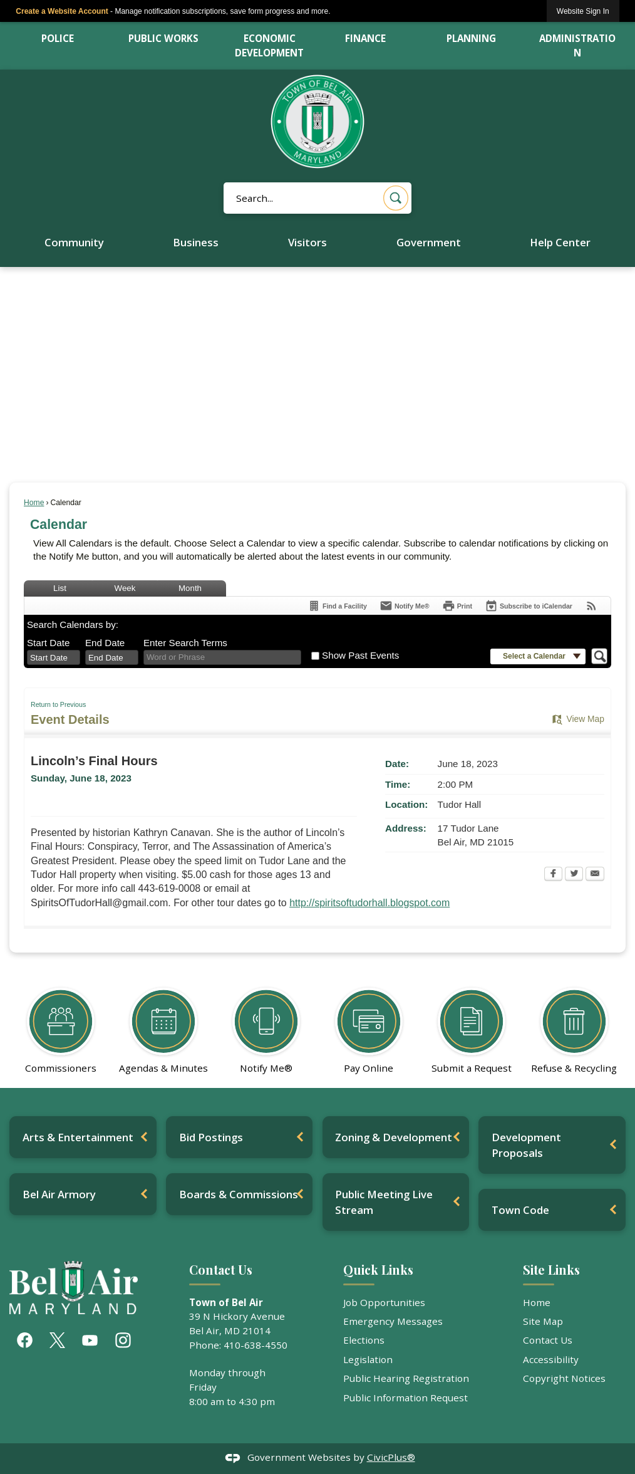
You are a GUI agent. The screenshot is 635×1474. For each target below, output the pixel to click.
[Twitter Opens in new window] (574, 875)
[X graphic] (57, 1340)
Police (57, 38)
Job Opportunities (384, 1302)
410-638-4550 (255, 1345)
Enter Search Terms (185, 642)
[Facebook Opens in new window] (553, 875)
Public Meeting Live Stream (384, 1202)
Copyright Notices (564, 1378)
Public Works (163, 38)
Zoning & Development (393, 1137)
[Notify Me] (404, 605)
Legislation (368, 1359)
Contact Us (547, 1340)
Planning (471, 38)
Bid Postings (211, 1137)
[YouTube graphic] (90, 1340)
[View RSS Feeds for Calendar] (591, 605)
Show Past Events (360, 655)
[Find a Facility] (337, 605)
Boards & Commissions (238, 1194)
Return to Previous (58, 704)
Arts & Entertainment (78, 1137)
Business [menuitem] (196, 242)
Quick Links (378, 1270)
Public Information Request (405, 1397)
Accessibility (551, 1359)
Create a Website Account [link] (62, 11)
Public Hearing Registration (406, 1378)
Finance (365, 38)
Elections (364, 1340)
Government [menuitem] (428, 242)
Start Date (48, 642)
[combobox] (54, 657)
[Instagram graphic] (123, 1340)
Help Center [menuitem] (560, 242)
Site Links (551, 1270)
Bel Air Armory (59, 1194)
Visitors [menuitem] (307, 242)
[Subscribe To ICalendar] (528, 605)
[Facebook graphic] (25, 1340)
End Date (105, 642)
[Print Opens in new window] (457, 605)
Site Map (543, 1321)
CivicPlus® (391, 1457)
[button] (395, 198)
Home (34, 502)
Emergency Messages (393, 1321)
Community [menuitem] (74, 242)
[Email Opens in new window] (595, 875)
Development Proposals (526, 1145)
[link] (583, 11)
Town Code (520, 1210)
